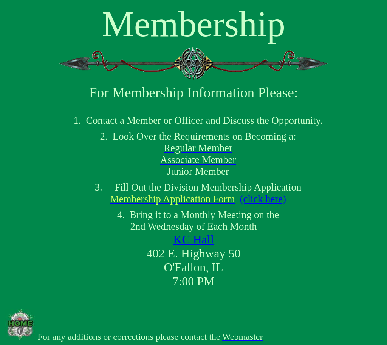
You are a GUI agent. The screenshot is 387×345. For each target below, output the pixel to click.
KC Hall (193, 239)
